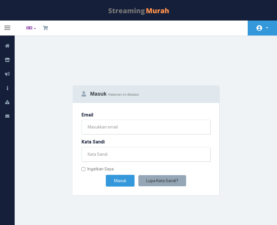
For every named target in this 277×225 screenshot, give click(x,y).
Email (87, 85)
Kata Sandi (93, 113)
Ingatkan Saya (97, 139)
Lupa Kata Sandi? (162, 151)
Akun (267, 27)
